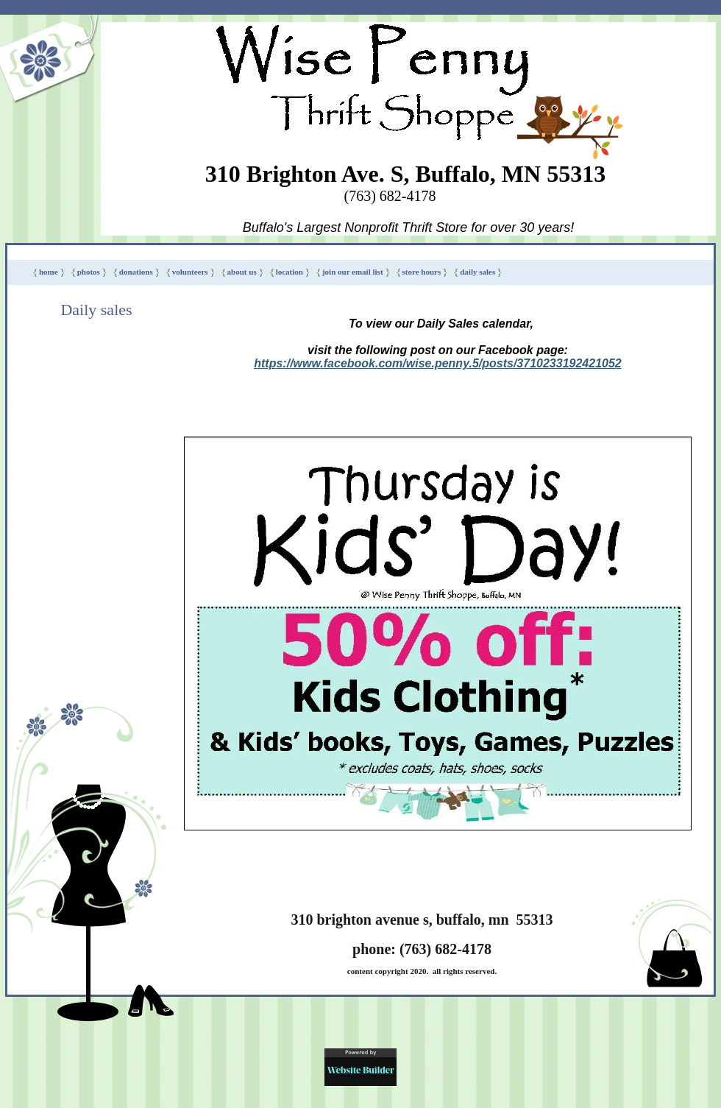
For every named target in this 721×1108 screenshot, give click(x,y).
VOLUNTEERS (190, 271)
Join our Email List (352, 271)
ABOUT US (242, 271)
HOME (48, 271)
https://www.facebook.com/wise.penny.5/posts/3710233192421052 (437, 363)
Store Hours (421, 271)
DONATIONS (136, 271)
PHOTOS (88, 271)
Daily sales (477, 271)
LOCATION (289, 271)
